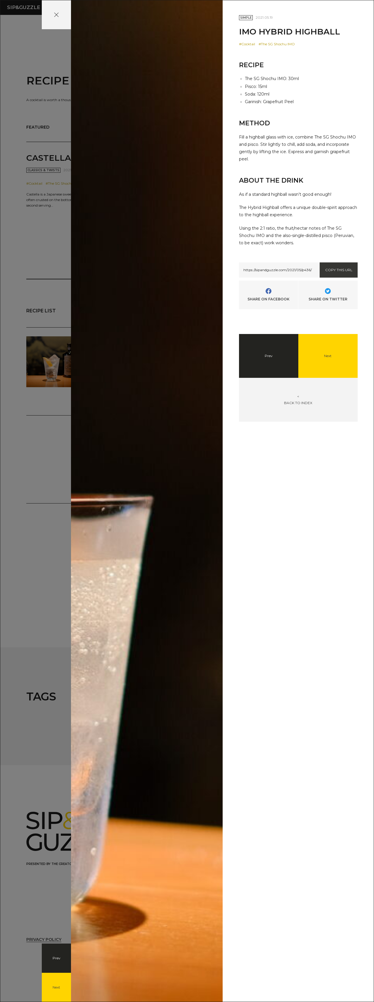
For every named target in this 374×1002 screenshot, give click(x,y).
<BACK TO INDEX (298, 399)
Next (56, 987)
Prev (56, 958)
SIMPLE (246, 18)
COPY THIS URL (338, 270)
